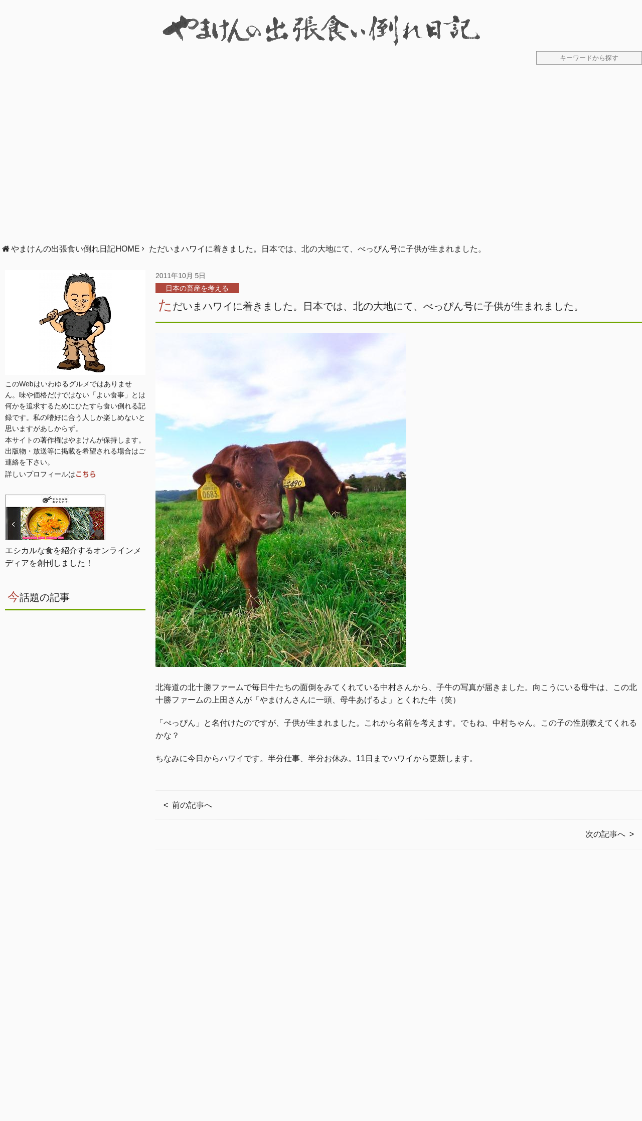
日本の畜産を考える (197, 288)
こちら (85, 474)
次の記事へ (605, 834)
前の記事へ (192, 805)
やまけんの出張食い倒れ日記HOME (75, 249)
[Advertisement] (321, 160)
